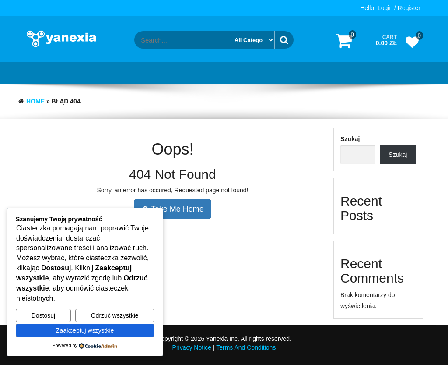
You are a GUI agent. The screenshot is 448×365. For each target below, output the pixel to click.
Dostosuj (43, 315)
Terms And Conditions (246, 347)
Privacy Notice (191, 347)
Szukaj (350, 138)
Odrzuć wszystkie (115, 315)
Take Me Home (172, 209)
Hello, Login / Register (390, 7)
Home (35, 101)
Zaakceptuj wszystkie (85, 330)
